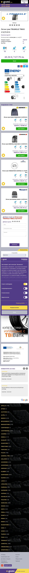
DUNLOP (3, 440)
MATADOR (4, 490)
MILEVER (3, 499)
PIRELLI (3, 512)
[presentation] (11, 240)
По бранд (3, 554)
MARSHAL (4, 487)
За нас (17, 556)
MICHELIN (4, 496)
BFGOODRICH (5, 421)
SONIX (3, 531)
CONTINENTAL (5, 430)
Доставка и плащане (5, 558)
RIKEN (3, 521)
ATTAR (3, 409)
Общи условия (19, 558)
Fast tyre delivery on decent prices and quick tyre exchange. (14, 388)
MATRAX (3, 493)
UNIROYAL (4, 543)
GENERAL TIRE (5, 456)
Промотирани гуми (5, 556)
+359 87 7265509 (5, 4)
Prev (24, 368)
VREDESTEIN (5, 546)
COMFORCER (5, 427)
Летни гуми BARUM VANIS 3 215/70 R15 (16, 199)
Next (27, 368)
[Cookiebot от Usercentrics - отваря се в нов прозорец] (21, 259)
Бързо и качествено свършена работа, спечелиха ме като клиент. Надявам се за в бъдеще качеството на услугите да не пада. (14, 375)
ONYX (3, 509)
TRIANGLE (4, 540)
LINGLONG (4, 484)
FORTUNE (4, 449)
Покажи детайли (20, 303)
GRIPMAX (4, 468)
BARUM (3, 418)
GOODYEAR (4, 465)
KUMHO (3, 477)
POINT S (3, 515)
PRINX (3, 518)
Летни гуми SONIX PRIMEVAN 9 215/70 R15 (15, 117)
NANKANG (4, 503)
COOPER (3, 434)
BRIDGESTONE (5, 424)
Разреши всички (14, 307)
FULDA (3, 452)
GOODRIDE (4, 462)
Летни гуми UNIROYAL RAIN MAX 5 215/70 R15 (14, 144)
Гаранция (18, 561)
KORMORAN (4, 474)
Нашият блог (7, 565)
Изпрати (14, 244)
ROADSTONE (5, 524)
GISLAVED (4, 459)
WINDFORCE (4, 550)
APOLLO (3, 405)
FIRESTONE (4, 446)
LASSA (3, 481)
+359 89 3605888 (5, 6)
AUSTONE (4, 412)
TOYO (2, 537)
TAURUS (3, 534)
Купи (14, 61)
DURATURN (4, 443)
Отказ (14, 312)
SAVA (2, 528)
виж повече (21, 128)
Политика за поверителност (4, 561)
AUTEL (3, 415)
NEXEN (3, 506)
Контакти (18, 554)
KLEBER (3, 471)
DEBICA (3, 437)
